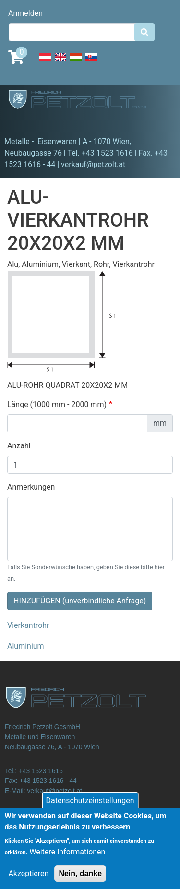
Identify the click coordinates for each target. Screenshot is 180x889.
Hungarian (76, 62)
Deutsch (45, 62)
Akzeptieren (28, 880)
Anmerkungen (31, 487)
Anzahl (19, 445)
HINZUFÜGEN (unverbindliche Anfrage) (79, 600)
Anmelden (25, 13)
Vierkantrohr (28, 625)
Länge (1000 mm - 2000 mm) (57, 404)
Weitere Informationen (67, 859)
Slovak (91, 62)
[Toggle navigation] (21, 122)
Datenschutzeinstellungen (90, 807)
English (60, 62)
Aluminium (25, 645)
